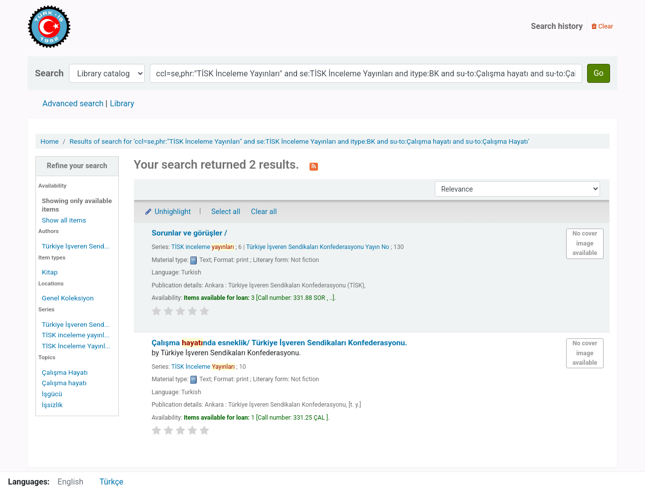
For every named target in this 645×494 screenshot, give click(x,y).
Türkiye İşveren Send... (76, 246)
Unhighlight (167, 212)
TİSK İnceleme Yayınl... (76, 346)
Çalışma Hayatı (65, 372)
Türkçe (111, 482)
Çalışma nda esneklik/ (279, 342)
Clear (602, 26)
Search (49, 73)
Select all (225, 212)
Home (49, 141)
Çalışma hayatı (64, 383)
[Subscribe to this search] (313, 165)
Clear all (264, 212)
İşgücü (52, 394)
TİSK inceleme (202, 247)
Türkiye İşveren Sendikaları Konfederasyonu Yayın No (317, 247)
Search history (557, 26)
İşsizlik (52, 405)
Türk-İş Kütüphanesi (78, 26)
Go (599, 73)
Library (122, 103)
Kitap (50, 272)
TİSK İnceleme (203, 366)
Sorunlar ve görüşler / (189, 233)
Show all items (64, 220)
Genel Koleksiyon (68, 298)
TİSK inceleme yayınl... (76, 335)
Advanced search (72, 103)
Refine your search (77, 166)
